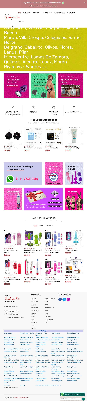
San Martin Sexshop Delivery (43, 385)
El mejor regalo (31, 194)
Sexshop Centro (71, 367)
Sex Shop (6, 385)
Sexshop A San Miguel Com (11, 376)
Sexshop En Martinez (57, 342)
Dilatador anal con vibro (71, 250)
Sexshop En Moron (9, 342)
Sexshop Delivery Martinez (11, 360)
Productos (37, 12)
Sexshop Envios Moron (73, 333)
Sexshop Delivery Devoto (74, 362)
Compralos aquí (11, 194)
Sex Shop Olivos (55, 378)
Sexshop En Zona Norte (26, 337)
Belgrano (33, 304)
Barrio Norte (34, 301)
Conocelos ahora (66, 87)
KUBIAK (11, 146)
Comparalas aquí (73, 172)
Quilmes (47, 301)
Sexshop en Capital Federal (11, 349)
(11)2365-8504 (14, 311)
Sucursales (48, 12)
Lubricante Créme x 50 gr (72, 148)
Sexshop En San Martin (73, 337)
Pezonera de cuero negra (11, 148)
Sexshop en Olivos (56, 340)
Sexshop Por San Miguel (73, 378)
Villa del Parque (35, 310)
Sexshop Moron (40, 349)
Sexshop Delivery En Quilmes (75, 360)
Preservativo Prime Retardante (33, 148)
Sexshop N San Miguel (26, 360)
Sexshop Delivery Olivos (57, 356)
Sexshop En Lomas (72, 342)
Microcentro (34, 307)
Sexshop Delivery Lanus (42, 360)
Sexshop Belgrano (72, 371)
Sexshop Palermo (9, 367)
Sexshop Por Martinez (73, 373)
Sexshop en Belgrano (73, 349)
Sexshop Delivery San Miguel (75, 351)
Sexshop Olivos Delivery (10, 362)
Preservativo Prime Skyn (51, 148)
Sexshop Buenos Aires (57, 371)
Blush (35, 225)
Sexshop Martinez (41, 342)
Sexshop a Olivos (24, 376)
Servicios (26, 12)
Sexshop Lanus (8, 333)
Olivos (46, 313)
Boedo (33, 316)
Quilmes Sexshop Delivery (21, 397)
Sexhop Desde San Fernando (12, 378)
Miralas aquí (72, 194)
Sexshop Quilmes (72, 380)
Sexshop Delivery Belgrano (27, 367)
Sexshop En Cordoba (73, 344)
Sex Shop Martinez (25, 380)
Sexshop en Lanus (9, 344)
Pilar (46, 322)
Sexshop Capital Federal (26, 371)
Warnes (33, 325)
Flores (32, 319)
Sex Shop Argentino (56, 380)
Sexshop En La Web (56, 344)
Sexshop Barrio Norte (26, 373)
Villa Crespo (34, 322)
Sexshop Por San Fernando (74, 376)
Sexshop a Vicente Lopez (58, 373)
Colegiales (34, 328)
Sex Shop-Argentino (41, 378)
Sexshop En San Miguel (42, 337)
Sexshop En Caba (56, 349)
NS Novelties (49, 225)
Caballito (33, 313)
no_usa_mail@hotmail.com (16, 317)
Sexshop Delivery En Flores (43, 362)
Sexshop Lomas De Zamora (43, 340)
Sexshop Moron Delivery (26, 356)
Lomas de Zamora (50, 299)
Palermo (33, 299)
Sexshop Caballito (41, 371)
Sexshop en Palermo (25, 340)
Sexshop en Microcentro (26, 342)
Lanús (46, 310)
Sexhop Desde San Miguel (58, 376)
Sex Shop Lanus (40, 380)
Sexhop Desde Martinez (26, 378)
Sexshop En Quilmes (9, 340)
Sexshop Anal (39, 373)
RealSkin (75, 146)
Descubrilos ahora (12, 85)
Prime (33, 146)
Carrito (21, 21)
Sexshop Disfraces (41, 351)
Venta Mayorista (59, 12)
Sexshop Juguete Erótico (27, 333)
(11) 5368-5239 (14, 314)
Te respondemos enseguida (15, 169)
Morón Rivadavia (49, 307)
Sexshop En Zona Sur (10, 337)
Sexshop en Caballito (25, 349)
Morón (46, 304)
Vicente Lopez (49, 319)
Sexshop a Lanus (40, 376)
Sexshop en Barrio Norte (10, 351)
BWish (41, 225)
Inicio (19, 12)
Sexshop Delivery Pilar (42, 356)
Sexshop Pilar (7, 373)
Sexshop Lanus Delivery (57, 337)
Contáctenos (71, 12)
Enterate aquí (52, 174)
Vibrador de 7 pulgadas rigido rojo (33, 279)
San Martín (48, 316)
